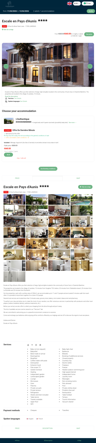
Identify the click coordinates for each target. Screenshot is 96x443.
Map (78, 178)
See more (72, 122)
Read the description (11, 96)
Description (47, 178)
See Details (17, 98)
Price (17, 178)
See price (89, 34)
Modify (91, 11)
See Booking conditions (48, 169)
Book (8, 155)
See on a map (7, 29)
